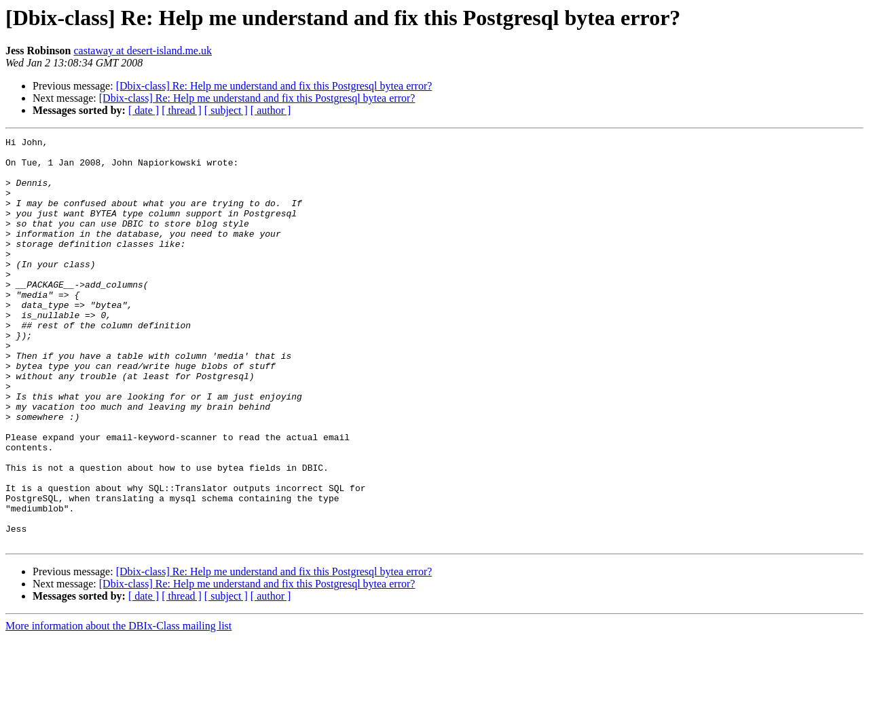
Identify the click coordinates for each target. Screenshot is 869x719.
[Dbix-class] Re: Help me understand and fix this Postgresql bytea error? (274, 86)
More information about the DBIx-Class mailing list (118, 707)
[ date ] (143, 110)
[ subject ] (226, 110)
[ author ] (271, 110)
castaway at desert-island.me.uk (142, 50)
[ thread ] (182, 110)
